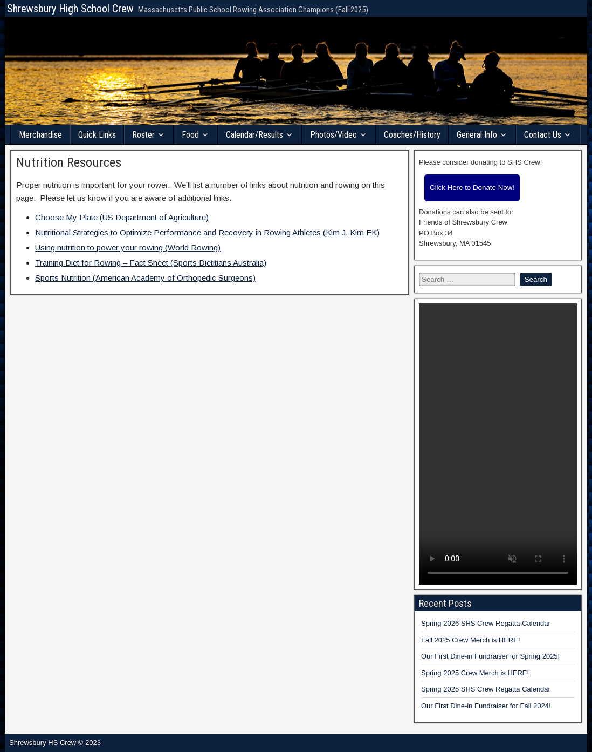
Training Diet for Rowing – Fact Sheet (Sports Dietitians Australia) (150, 262)
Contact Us (542, 135)
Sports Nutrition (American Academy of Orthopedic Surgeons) (145, 277)
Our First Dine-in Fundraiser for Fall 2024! (486, 706)
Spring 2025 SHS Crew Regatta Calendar (485, 689)
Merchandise (40, 135)
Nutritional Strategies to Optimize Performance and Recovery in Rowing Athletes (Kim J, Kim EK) (207, 232)
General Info (477, 135)
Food (190, 135)
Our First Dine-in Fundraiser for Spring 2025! (490, 656)
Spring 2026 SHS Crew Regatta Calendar (485, 623)
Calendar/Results (254, 135)
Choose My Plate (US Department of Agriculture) (122, 217)
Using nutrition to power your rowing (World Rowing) (128, 247)
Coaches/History (412, 135)
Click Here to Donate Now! (472, 188)
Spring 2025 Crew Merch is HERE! (475, 673)
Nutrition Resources (68, 162)
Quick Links (97, 135)
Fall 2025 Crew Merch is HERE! (470, 640)
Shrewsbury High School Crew (70, 8)
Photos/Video (333, 135)
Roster (143, 135)
